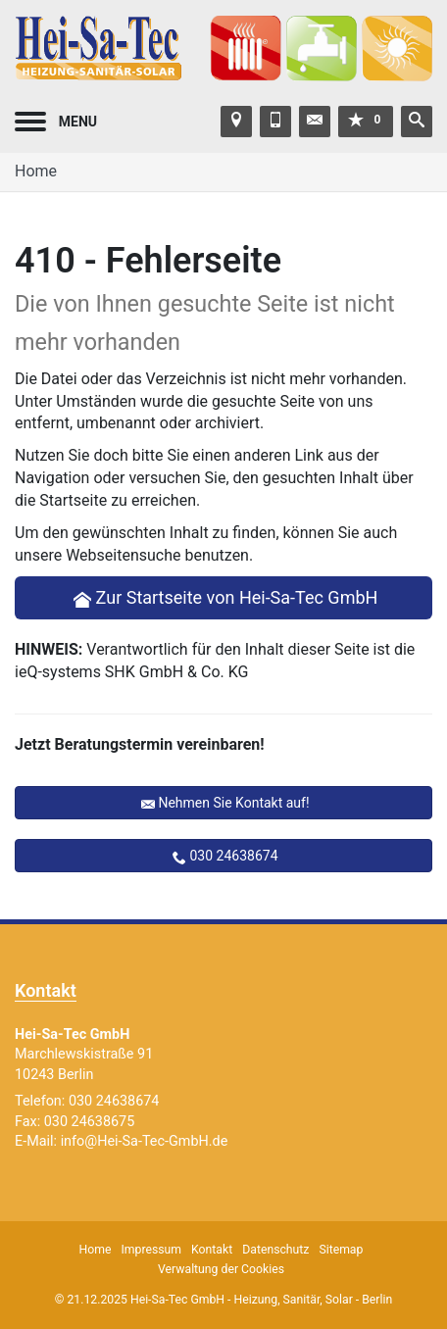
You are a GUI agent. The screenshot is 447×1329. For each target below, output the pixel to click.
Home (36, 171)
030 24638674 (233, 855)
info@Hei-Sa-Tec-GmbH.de (144, 1141)
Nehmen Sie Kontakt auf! (233, 803)
